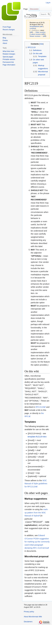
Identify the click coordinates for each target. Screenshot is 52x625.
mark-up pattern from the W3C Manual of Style (36, 512)
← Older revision (39, 32)
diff (31, 32)
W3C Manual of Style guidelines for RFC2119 (36, 483)
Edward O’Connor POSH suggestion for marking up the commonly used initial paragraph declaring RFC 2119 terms (37, 541)
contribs (32, 28)
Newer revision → (36, 36)
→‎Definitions (35, 30)
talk (41, 26)
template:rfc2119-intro (37, 437)
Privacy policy (29, 611)
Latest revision (36, 34)
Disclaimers (28, 621)
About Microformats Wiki (33, 616)
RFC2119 (39, 407)
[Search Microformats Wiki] (45, 14)
